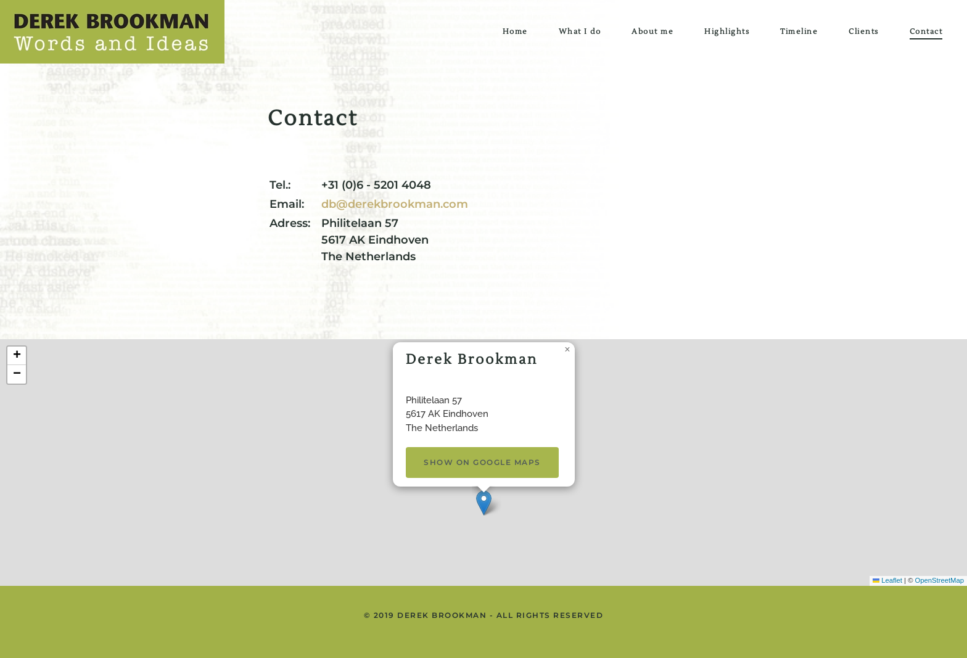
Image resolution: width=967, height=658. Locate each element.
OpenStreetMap (939, 580)
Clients (864, 31)
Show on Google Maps (482, 462)
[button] (484, 503)
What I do (580, 31)
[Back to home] (112, 32)
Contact (926, 31)
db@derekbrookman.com (394, 204)
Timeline (799, 31)
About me (652, 31)
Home (515, 31)
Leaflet (887, 580)
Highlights (726, 31)
